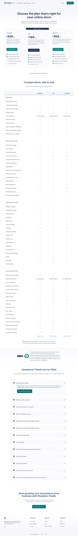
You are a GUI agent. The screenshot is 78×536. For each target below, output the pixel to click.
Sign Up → (70, 3)
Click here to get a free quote (49, 343)
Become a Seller (48, 526)
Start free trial (12, 49)
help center (61, 373)
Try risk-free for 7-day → (25, 391)
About (46, 521)
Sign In (62, 3)
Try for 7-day (40, 336)
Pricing (33, 3)
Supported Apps (27, 3)
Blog (61, 521)
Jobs (46, 523)
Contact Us (62, 526)
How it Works (19, 3)
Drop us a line (30, 373)
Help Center (62, 523)
